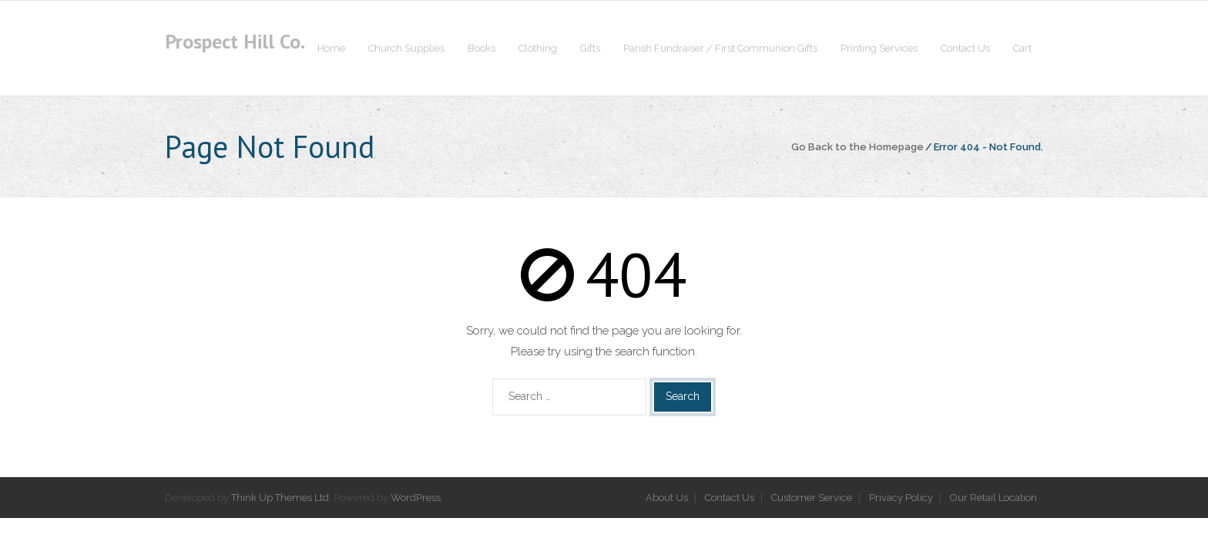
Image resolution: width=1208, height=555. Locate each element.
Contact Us (729, 497)
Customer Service (811, 497)
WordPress (416, 497)
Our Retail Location (993, 497)
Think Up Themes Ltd (280, 497)
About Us (667, 497)
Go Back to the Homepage (857, 147)
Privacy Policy (901, 497)
